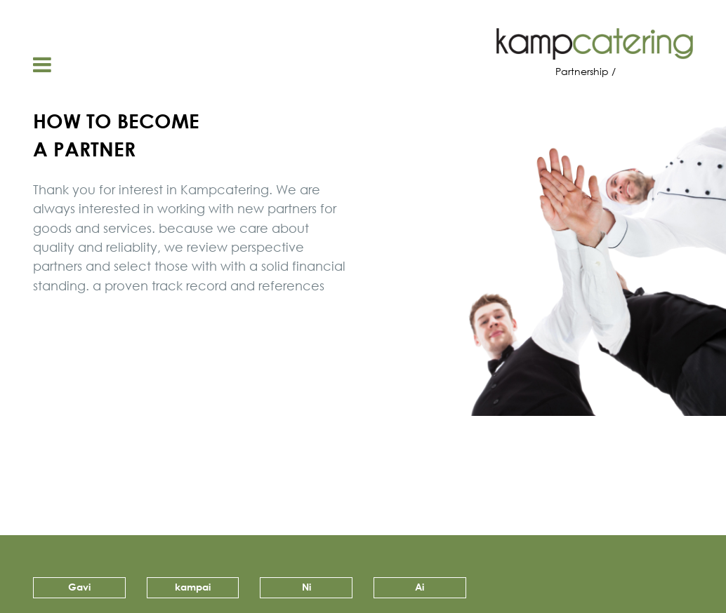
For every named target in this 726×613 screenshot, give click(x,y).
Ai (419, 587)
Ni (306, 587)
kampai (193, 587)
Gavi (79, 587)
